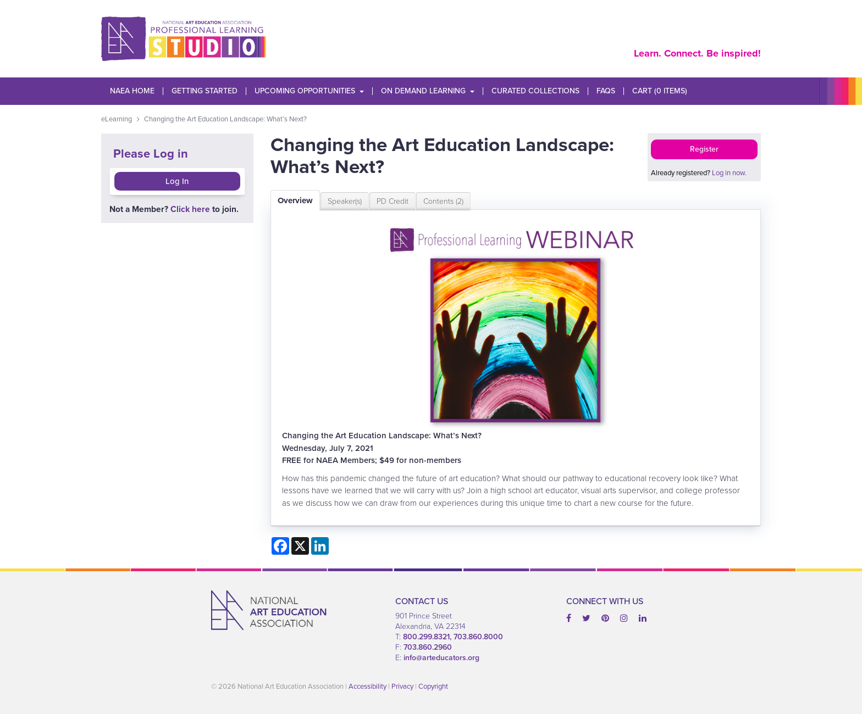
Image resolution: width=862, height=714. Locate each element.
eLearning (116, 119)
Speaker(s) (345, 201)
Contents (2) (443, 201)
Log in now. (729, 173)
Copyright (433, 686)
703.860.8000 (478, 637)
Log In (177, 181)
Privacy (402, 686)
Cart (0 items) (659, 91)
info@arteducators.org (441, 657)
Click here (190, 209)
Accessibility (367, 686)
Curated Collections (535, 91)
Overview (295, 200)
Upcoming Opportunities (309, 91)
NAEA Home (132, 91)
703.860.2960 (428, 647)
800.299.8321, (428, 637)
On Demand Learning (427, 91)
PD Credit (392, 201)
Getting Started (204, 91)
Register (704, 149)
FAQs (605, 91)
